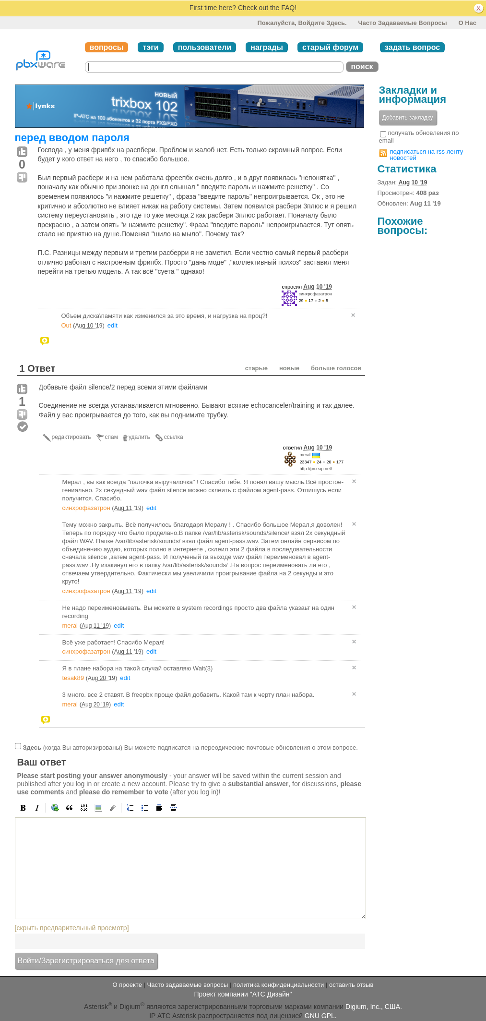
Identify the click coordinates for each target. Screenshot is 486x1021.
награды (266, 47)
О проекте (127, 984)
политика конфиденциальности (278, 984)
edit (112, 325)
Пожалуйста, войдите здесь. (301, 22)
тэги (150, 47)
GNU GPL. (321, 1016)
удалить (139, 437)
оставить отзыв (351, 984)
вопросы (107, 47)
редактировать (71, 437)
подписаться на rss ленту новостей (426, 154)
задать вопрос (412, 47)
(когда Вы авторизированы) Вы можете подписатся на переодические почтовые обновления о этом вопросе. (190, 747)
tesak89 (73, 677)
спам (111, 437)
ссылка (173, 437)
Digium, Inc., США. (373, 1006)
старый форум (330, 47)
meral (305, 454)
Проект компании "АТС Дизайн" (243, 994)
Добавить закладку (407, 117)
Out (66, 325)
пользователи (205, 47)
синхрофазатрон (315, 294)
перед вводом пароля (72, 138)
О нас (467, 22)
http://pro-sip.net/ (316, 468)
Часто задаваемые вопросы (402, 22)
